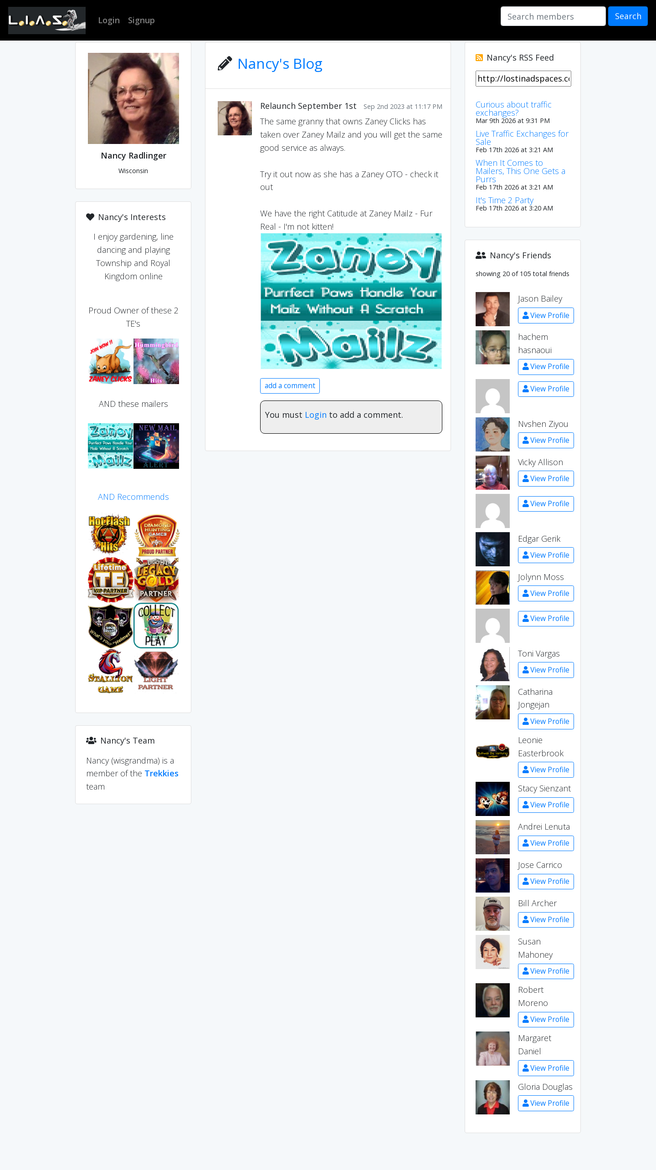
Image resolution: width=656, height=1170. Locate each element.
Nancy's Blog (280, 63)
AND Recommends (133, 496)
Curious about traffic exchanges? (514, 108)
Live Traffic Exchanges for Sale (522, 137)
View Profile (546, 315)
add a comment (290, 385)
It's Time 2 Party (504, 200)
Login (316, 414)
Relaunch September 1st (308, 105)
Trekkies (161, 773)
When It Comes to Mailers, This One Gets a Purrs (520, 171)
